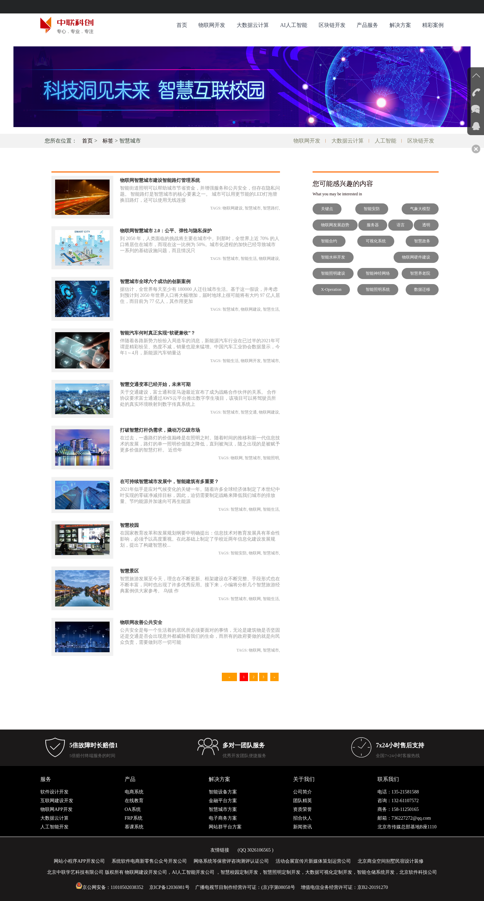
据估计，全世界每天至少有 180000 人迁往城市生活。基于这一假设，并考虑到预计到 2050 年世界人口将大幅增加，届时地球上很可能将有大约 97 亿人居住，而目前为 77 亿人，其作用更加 (200, 295)
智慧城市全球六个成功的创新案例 (155, 281)
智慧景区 (129, 571)
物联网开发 (211, 25)
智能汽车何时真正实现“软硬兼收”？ (157, 333)
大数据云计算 (253, 25)
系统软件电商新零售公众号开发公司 (149, 861)
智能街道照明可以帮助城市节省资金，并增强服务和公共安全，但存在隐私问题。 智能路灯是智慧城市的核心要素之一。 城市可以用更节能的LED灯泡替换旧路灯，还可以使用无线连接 (200, 194)
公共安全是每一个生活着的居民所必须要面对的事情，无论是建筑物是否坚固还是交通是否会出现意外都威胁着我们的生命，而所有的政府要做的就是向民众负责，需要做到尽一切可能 (200, 636)
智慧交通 (249, 412)
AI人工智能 (293, 25)
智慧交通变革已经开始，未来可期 (155, 384)
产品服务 (367, 25)
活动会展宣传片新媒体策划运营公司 (313, 861)
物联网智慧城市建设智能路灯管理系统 (160, 180)
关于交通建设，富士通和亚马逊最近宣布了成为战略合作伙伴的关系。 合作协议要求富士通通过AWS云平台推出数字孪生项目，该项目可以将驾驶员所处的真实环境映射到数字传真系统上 (198, 398)
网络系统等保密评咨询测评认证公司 (231, 861)
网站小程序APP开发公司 (79, 861)
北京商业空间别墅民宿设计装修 (391, 861)
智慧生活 (271, 309)
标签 (108, 141)
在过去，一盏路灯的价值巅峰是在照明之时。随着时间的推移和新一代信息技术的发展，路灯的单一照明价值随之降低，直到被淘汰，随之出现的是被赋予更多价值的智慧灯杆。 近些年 (200, 444)
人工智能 (385, 141)
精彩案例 (433, 25)
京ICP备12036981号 (169, 887)
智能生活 (249, 258)
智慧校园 (129, 525)
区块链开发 (332, 25)
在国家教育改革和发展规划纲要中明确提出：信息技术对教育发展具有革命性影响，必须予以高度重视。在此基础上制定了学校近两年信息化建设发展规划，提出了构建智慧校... (200, 539)
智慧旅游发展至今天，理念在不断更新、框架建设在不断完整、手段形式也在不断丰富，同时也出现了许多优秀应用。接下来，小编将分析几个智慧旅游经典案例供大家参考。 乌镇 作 (200, 584)
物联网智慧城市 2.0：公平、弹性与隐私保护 (166, 230)
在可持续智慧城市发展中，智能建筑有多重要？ (169, 481)
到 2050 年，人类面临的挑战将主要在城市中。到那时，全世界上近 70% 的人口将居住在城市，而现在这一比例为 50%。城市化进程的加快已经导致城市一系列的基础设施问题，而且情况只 (199, 244)
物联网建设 (233, 208)
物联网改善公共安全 (141, 622)
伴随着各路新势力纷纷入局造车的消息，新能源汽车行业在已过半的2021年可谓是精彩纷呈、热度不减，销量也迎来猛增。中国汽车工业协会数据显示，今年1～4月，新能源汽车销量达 (200, 346)
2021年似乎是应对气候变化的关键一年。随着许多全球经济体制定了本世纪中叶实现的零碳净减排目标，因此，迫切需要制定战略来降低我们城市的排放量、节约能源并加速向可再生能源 (200, 495)
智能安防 (239, 553)
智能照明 (271, 458)
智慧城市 (253, 208)
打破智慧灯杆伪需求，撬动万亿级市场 (160, 430)
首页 (181, 25)
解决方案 (400, 25)
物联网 (237, 458)
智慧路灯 (271, 208)
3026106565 (259, 850)
